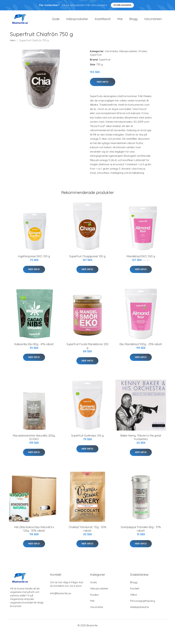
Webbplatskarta (139, 609)
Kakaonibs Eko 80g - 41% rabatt (34, 347)
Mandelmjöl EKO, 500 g (141, 259)
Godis (56, 20)
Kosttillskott (103, 20)
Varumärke (111, 54)
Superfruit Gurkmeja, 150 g (87, 438)
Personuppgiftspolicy (142, 603)
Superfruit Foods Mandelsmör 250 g (87, 348)
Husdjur (94, 597)
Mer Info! (102, 84)
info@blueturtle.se (60, 596)
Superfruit (95, 57)
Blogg (133, 20)
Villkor (133, 597)
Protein (143, 54)
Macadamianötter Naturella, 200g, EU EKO (34, 440)
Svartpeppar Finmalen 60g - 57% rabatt (141, 531)
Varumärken (153, 20)
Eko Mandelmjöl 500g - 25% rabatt (141, 347)
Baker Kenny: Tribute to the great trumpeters (140, 440)
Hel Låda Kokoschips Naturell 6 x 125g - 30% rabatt (34, 531)
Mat (120, 20)
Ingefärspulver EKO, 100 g (34, 259)
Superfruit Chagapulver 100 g (87, 259)
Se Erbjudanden (122, 5)
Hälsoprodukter (77, 20)
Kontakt (134, 591)
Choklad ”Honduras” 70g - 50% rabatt (87, 531)
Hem (12, 43)
